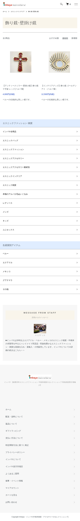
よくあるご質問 (12, 474)
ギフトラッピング (13, 431)
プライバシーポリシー (15, 452)
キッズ (6, 221)
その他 (6, 289)
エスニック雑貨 (9, 185)
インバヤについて (13, 459)
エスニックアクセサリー (13, 158)
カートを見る (11, 495)
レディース (7, 203)
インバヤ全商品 (9, 131)
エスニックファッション (13, 149)
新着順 (74, 38)
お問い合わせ (11, 502)
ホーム (5, 11)
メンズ (6, 212)
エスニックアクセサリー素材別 (16, 167)
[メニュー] (76, 4)
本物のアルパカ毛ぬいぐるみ (15, 194)
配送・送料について (14, 417)
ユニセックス (8, 230)
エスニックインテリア (17, 11)
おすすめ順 (54, 38)
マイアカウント (12, 488)
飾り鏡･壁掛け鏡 (33, 11)
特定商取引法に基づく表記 (17, 445)
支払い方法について (14, 438)
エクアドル (7, 262)
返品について (11, 424)
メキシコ (6, 271)
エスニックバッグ (10, 140)
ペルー (6, 253)
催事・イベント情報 (14, 481)
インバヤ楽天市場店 (14, 466)
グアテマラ (7, 280)
